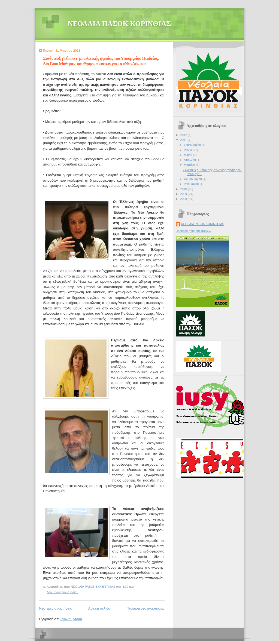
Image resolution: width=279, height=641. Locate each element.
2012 (184, 135)
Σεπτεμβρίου (193, 144)
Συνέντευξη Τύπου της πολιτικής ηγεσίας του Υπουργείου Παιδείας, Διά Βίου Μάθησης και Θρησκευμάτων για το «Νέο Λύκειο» (101, 61)
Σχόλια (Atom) (71, 619)
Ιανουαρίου (192, 183)
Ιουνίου (189, 150)
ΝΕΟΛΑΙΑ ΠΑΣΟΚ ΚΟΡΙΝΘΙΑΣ (119, 24)
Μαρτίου (190, 164)
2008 (184, 198)
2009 (184, 194)
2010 (184, 189)
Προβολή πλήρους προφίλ (193, 230)
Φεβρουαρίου (193, 179)
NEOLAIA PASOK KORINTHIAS (202, 224)
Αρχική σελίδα (99, 608)
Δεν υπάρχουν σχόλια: (62, 592)
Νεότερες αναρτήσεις (55, 608)
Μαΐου (188, 154)
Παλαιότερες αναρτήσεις (146, 608)
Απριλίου (190, 159)
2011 (184, 139)
